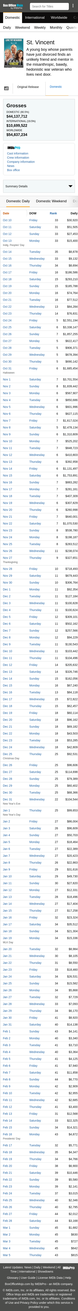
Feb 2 (6, 1038)
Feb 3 (6, 1045)
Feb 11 (7, 1100)
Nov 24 (7, 537)
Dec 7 (7, 630)
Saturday (35, 227)
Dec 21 (7, 726)
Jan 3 (6, 828)
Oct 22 (7, 306)
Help (68, 1277)
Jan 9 (6, 869)
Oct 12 (7, 234)
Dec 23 (7, 740)
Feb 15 (7, 1127)
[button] (73, 6)
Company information (21, 161)
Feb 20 (7, 1166)
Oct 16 (7, 265)
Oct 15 (7, 258)
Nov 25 (7, 544)
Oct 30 (7, 361)
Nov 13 (7, 461)
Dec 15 (7, 685)
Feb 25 (7, 1200)
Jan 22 (7, 962)
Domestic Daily (18, 201)
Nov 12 (7, 455)
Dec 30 (7, 792)
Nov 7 (7, 420)
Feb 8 (6, 1079)
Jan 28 (7, 1004)
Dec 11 (7, 658)
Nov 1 (7, 379)
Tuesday (34, 251)
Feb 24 (7, 1193)
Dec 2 (7, 596)
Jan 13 (7, 897)
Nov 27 (7, 557)
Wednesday (37, 258)
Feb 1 (6, 1031)
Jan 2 (6, 821)
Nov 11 (7, 448)
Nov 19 (7, 503)
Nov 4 (7, 400)
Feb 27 (7, 1214)
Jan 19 (7, 938)
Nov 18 (7, 496)
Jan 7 (6, 855)
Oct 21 (7, 299)
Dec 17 (7, 699)
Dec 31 (7, 799)
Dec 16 (7, 692)
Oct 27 (7, 341)
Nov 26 (7, 551)
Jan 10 (7, 876)
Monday (34, 240)
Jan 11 (7, 883)
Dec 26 (7, 765)
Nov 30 (7, 582)
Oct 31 (7, 368)
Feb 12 (7, 1107)
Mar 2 (6, 1234)
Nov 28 (7, 568)
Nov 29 (7, 575)
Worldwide (59, 18)
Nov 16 (7, 482)
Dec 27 (7, 772)
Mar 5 (6, 1255)
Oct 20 (7, 293)
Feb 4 (6, 1052)
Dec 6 (7, 623)
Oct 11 (7, 227)
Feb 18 (7, 1152)
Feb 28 (7, 1220)
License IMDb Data (50, 1277)
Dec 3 (7, 603)
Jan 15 (7, 910)
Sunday (34, 234)
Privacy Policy (29, 1302)
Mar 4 (6, 1248)
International (35, 18)
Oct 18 (7, 279)
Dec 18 (7, 706)
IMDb (56, 1284)
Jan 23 (7, 969)
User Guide (28, 1277)
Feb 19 (7, 1159)
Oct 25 (7, 327)
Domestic (12, 18)
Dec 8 (7, 637)
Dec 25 (7, 754)
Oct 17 (7, 272)
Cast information (17, 153)
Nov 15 (7, 475)
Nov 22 (7, 523)
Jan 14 (7, 903)
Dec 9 (7, 644)
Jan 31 (7, 1024)
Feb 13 (7, 1113)
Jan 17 (7, 924)
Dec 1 (7, 589)
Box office (13, 170)
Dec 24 (7, 747)
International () (21, 121)
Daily (7, 28)
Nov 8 (7, 427)
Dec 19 (7, 713)
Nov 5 (7, 407)
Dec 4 (7, 610)
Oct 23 (7, 313)
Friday (33, 220)
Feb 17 (7, 1145)
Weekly (40, 28)
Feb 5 (6, 1058)
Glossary (12, 1277)
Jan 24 (7, 976)
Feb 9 (6, 1086)
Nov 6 (7, 413)
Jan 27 (7, 997)
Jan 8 (6, 862)
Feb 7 (6, 1072)
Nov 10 (7, 441)
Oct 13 (7, 240)
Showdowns (45, 1271)
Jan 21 (7, 956)
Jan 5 (6, 842)
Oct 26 (7, 334)
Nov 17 (7, 489)
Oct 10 (7, 220)
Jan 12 (7, 890)
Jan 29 (7, 1010)
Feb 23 (7, 1186)
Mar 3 (6, 1241)
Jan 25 (7, 983)
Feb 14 (7, 1120)
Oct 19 (7, 286)
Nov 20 (7, 509)
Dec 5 (7, 616)
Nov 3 (7, 393)
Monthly (56, 28)
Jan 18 (7, 931)
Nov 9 (7, 434)
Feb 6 (6, 1065)
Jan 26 (7, 990)
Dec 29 (7, 785)
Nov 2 (7, 386)
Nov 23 (7, 530)
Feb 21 (7, 1172)
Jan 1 (6, 810)
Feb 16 (7, 1134)
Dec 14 (7, 678)
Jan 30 (7, 1017)
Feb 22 (7, 1179)
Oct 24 (7, 320)
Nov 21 (7, 516)
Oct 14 (7, 251)
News (10, 166)
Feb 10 (7, 1093)
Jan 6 (6, 849)
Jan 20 (7, 949)
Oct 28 (7, 347)
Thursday (35, 265)
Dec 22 (7, 733)
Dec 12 (7, 665)
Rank (53, 213)
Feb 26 (7, 1207)
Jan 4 (6, 835)
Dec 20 (7, 719)
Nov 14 (7, 468)
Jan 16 (7, 917)
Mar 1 (6, 1227)
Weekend (22, 28)
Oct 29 (7, 354)
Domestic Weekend (51, 201)
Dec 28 (7, 778)
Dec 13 (7, 671)
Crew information (18, 157)
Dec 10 (7, 651)
